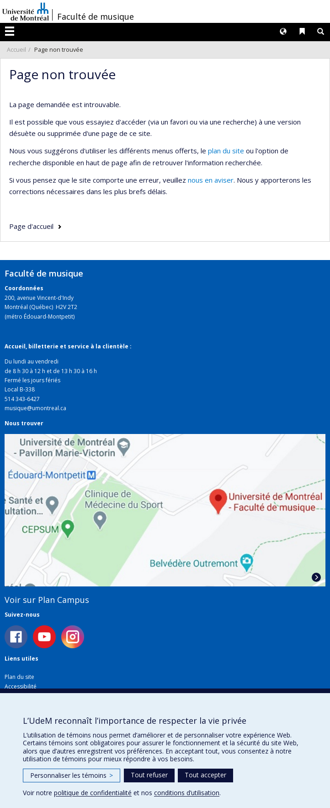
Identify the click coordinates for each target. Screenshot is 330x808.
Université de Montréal (25, 11)
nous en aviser (211, 179)
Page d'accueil (31, 226)
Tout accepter (205, 774)
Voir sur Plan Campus (47, 599)
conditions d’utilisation (186, 792)
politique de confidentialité (93, 792)
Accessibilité (21, 686)
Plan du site (19, 677)
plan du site (226, 150)
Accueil (16, 49)
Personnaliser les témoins (71, 775)
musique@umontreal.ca (35, 408)
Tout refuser (149, 774)
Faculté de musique (95, 16)
